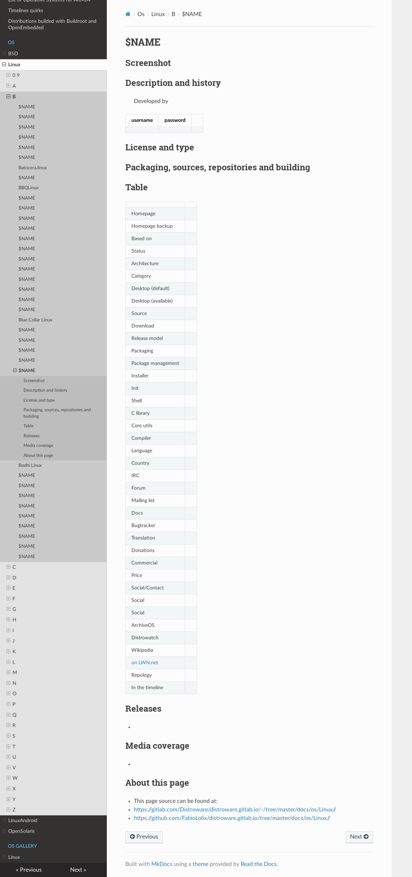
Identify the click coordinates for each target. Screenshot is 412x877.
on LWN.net (144, 662)
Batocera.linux (33, 168)
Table (28, 426)
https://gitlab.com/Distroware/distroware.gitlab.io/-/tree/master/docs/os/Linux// (235, 809)
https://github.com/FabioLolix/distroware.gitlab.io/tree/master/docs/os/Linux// (232, 818)
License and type (39, 400)
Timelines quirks (25, 10)
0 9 (13, 75)
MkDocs (161, 864)
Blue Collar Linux (35, 320)
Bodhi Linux (30, 465)
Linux (11, 65)
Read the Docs (259, 864)
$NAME (27, 107)
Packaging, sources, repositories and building (57, 413)
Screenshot (34, 381)
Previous (144, 837)
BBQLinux (28, 188)
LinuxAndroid (19, 820)
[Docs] (128, 14)
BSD (10, 54)
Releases (32, 436)
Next (359, 837)
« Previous (29, 870)
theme (200, 864)
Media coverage (38, 446)
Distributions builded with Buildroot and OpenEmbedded (52, 24)
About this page (38, 456)
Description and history (45, 390)
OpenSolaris (18, 831)
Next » (78, 870)
